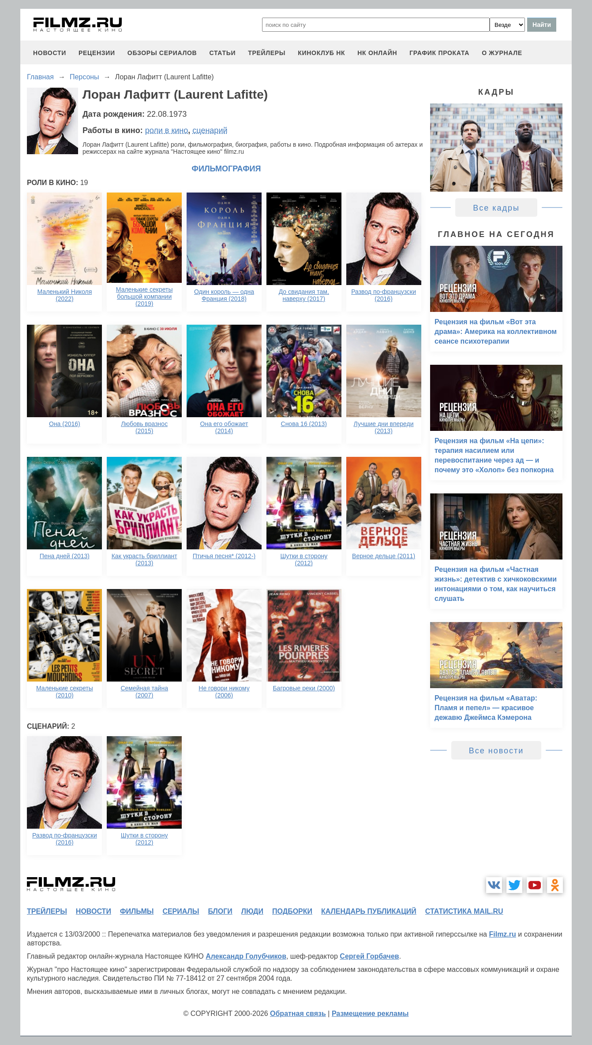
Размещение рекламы (370, 1013)
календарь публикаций (368, 911)
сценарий (209, 130)
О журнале (502, 52)
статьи (222, 52)
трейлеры (266, 52)
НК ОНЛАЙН (377, 52)
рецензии (97, 52)
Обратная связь (298, 1013)
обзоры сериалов (162, 52)
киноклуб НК (321, 52)
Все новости (496, 750)
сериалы (180, 911)
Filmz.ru (502, 934)
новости (49, 52)
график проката (439, 52)
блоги (220, 911)
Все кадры (496, 208)
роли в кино (166, 130)
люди (252, 911)
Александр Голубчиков (246, 956)
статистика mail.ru (464, 911)
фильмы (137, 911)
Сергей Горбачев (369, 956)
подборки (292, 911)
